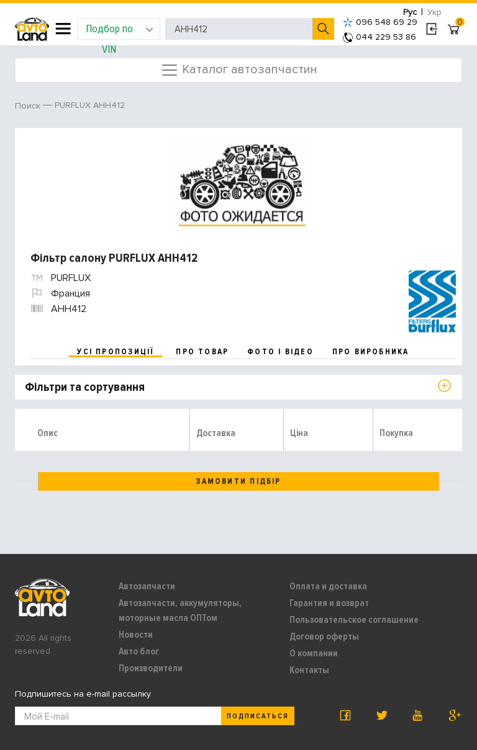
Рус (410, 12)
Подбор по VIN (119, 31)
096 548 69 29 (380, 22)
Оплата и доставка (328, 586)
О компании (313, 653)
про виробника (370, 352)
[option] (240, 183)
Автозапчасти (147, 586)
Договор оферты (324, 636)
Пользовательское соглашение (354, 619)
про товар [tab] (202, 352)
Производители (151, 668)
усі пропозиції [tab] (115, 352)
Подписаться (258, 716)
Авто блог (139, 651)
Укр (434, 12)
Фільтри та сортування (85, 387)
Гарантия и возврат (329, 603)
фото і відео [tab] (280, 352)
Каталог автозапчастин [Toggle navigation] (238, 70)
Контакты (309, 670)
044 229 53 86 (379, 37)
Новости (136, 634)
